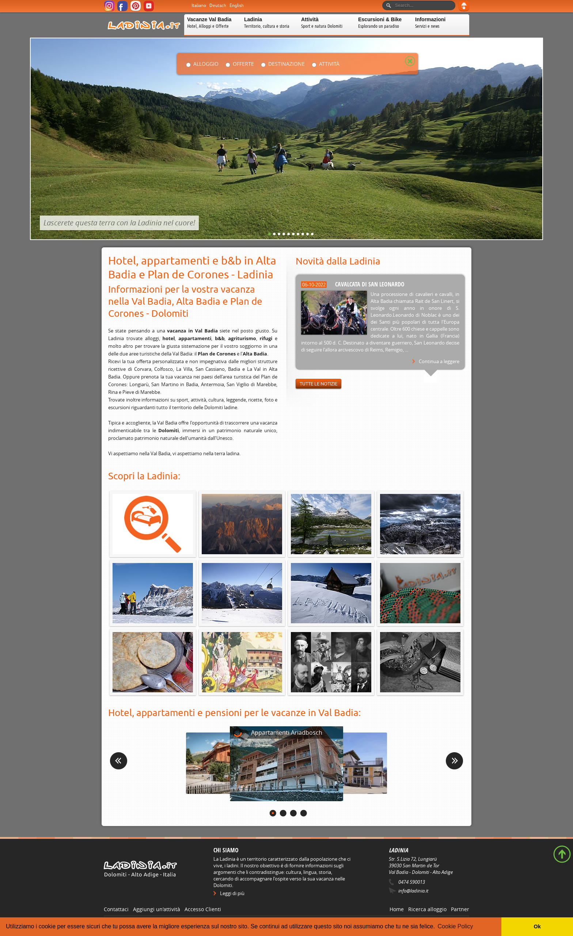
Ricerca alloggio (427, 909)
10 (312, 234)
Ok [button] (537, 926)
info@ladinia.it (413, 890)
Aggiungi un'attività (156, 909)
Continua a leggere (439, 361)
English (236, 5)
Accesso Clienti (203, 909)
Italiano (198, 5)
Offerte (243, 63)
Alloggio (206, 63)
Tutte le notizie (318, 384)
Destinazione (286, 63)
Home (397, 909)
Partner (460, 909)
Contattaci (116, 909)
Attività (329, 63)
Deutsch (217, 5)
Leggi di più (232, 893)
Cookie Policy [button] (455, 926)
